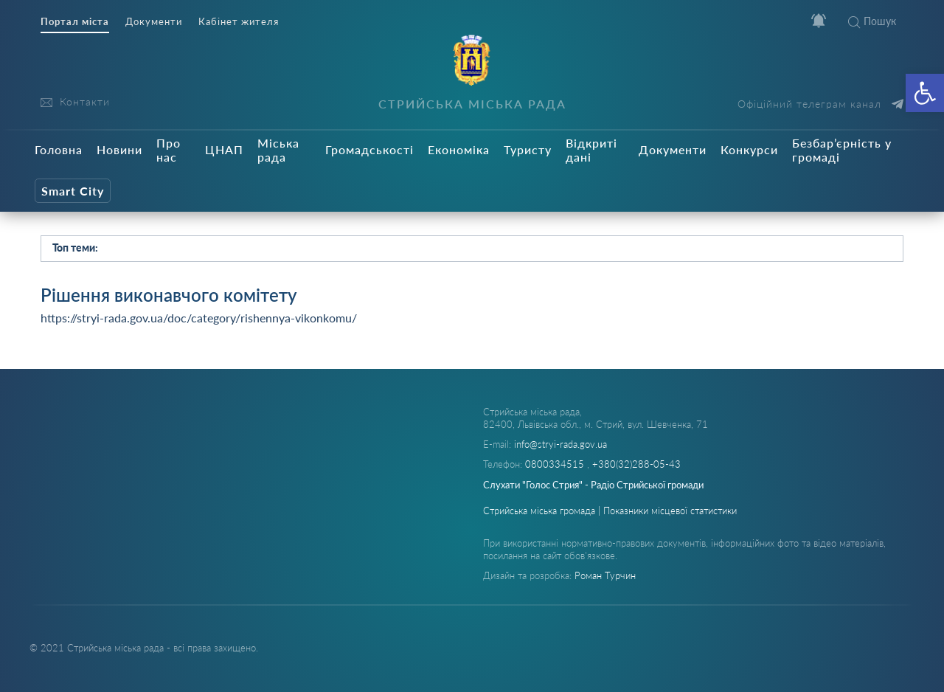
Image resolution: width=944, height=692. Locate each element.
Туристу (528, 149)
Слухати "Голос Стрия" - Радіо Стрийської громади (593, 485)
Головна (59, 149)
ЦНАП (224, 149)
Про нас (168, 150)
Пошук (872, 21)
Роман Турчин (605, 575)
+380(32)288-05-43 (636, 464)
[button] (925, 93)
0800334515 (556, 464)
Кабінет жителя (238, 21)
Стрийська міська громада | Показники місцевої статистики (610, 510)
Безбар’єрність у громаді (842, 150)
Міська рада (278, 150)
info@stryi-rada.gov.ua (560, 444)
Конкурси (749, 149)
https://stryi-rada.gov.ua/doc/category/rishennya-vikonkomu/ (199, 318)
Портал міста (75, 21)
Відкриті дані (591, 150)
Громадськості (369, 149)
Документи (153, 21)
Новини (119, 149)
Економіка (459, 149)
